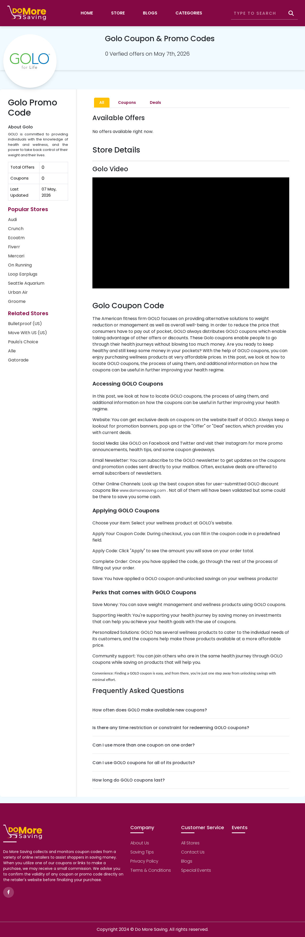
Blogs (150, 13)
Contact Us (193, 852)
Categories (188, 13)
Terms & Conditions (150, 870)
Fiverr (14, 247)
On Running (20, 265)
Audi (12, 219)
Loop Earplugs (22, 274)
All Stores (190, 843)
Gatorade (18, 360)
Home (87, 13)
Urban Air (18, 292)
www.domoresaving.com (143, 490)
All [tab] (101, 102)
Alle (12, 351)
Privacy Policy (144, 861)
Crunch (16, 229)
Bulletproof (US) (25, 324)
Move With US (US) (27, 333)
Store (118, 13)
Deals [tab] (155, 102)
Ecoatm (16, 238)
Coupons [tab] (127, 102)
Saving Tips (142, 852)
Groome (17, 301)
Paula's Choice (23, 342)
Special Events (196, 870)
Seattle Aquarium (26, 283)
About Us (139, 843)
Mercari (16, 256)
